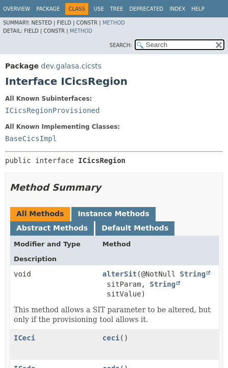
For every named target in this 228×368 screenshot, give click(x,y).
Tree (116, 9)
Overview (16, 9)
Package (48, 9)
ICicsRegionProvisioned (52, 110)
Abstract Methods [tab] (52, 228)
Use (99, 9)
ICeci (24, 338)
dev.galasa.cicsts (71, 66)
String (193, 274)
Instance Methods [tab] (113, 214)
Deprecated (146, 9)
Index (177, 9)
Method (114, 23)
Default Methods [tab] (135, 228)
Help (197, 9)
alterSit (120, 274)
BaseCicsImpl (31, 138)
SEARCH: (121, 45)
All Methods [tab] (40, 214)
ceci (111, 338)
